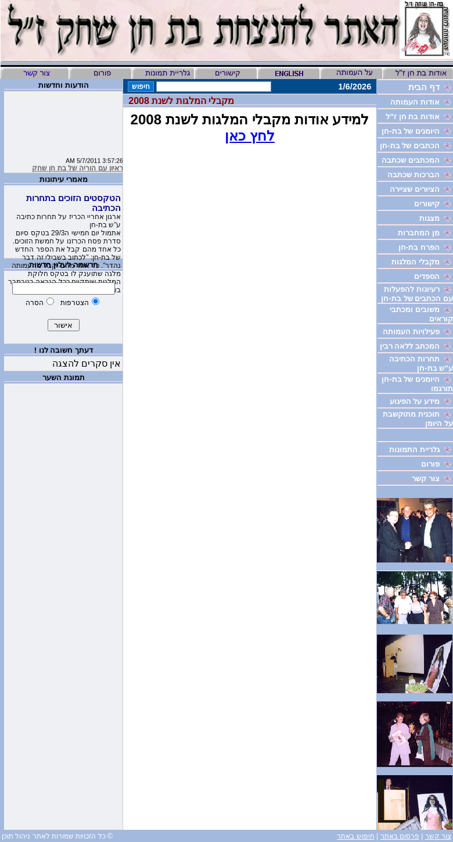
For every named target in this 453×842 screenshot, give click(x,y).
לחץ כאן (250, 136)
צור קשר (438, 836)
